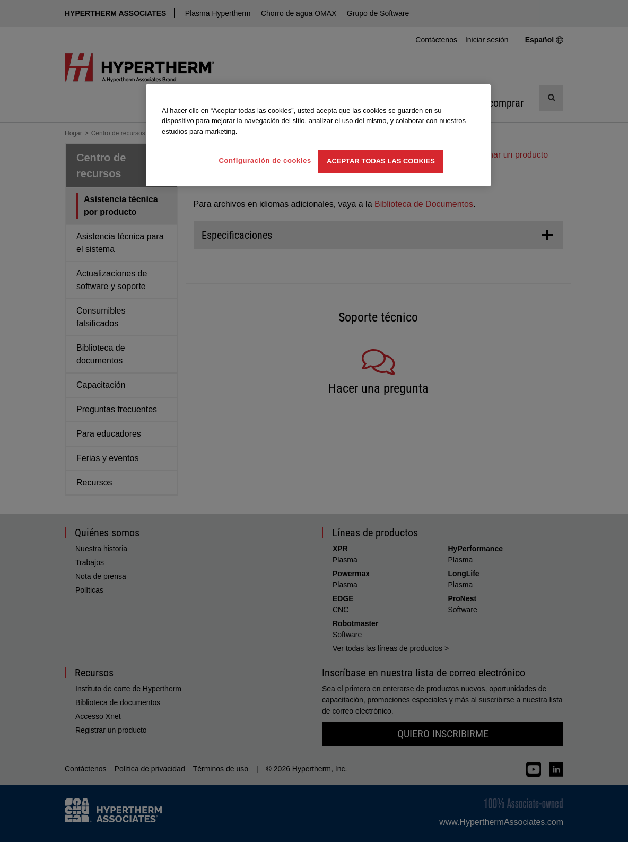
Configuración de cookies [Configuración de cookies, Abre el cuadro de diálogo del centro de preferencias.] (265, 160)
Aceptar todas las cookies (381, 161)
